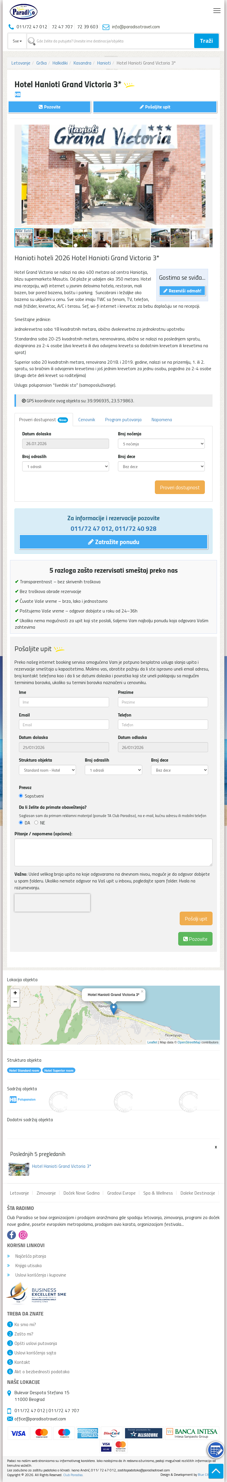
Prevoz (25, 787)
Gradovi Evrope (121, 1193)
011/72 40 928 (135, 528)
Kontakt (22, 1362)
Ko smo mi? (25, 1324)
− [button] (15, 1002)
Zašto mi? (23, 1333)
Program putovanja (123, 419)
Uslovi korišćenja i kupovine (36, 1275)
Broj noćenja (129, 433)
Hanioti (104, 63)
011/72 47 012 (91, 528)
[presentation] (52, 903)
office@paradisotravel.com (40, 1418)
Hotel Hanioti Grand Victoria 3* (61, 1166)
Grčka (41, 63)
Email (24, 715)
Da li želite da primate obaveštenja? (53, 807)
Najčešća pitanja (26, 1256)
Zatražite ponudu (113, 541)
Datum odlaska (132, 737)
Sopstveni (31, 796)
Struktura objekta (35, 760)
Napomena (162, 419)
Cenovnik (86, 419)
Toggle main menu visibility (217, 9)
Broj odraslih (34, 456)
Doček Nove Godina (82, 1193)
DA (24, 822)
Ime (22, 692)
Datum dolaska (36, 433)
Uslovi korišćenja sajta (35, 1352)
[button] (207, 130)
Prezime (125, 692)
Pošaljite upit (155, 106)
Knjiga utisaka (24, 1265)
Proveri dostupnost (43, 419)
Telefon (124, 715)
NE (39, 822)
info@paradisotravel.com (136, 26)
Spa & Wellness (158, 1193)
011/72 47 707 (63, 1410)
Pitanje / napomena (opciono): (43, 833)
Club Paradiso (72, 1474)
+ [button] (15, 993)
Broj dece (126, 456)
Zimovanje (46, 1193)
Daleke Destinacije (198, 1193)
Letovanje (21, 63)
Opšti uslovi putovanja (35, 1343)
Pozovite (195, 938)
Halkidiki (60, 63)
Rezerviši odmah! (182, 290)
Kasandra (82, 63)
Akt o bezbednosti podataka (41, 1371)
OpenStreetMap (189, 1042)
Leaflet (152, 1042)
